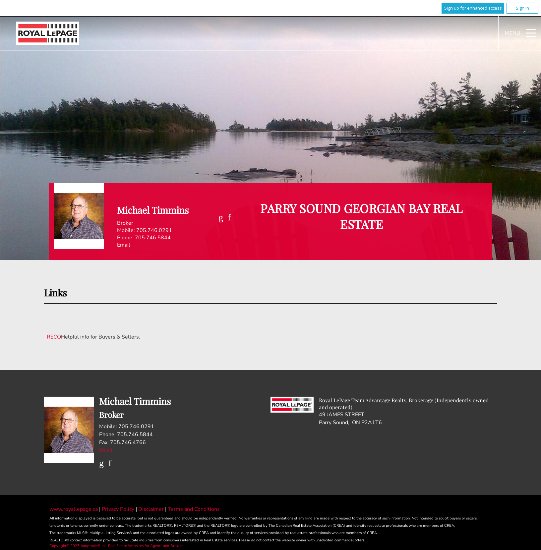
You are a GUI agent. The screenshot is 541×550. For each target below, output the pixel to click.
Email (123, 245)
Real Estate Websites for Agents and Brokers (145, 545)
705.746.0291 (154, 230)
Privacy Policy (119, 509)
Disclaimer (151, 509)
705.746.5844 (153, 237)
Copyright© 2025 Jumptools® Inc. (78, 545)
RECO (54, 337)
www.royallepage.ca (73, 509)
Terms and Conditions (194, 509)
